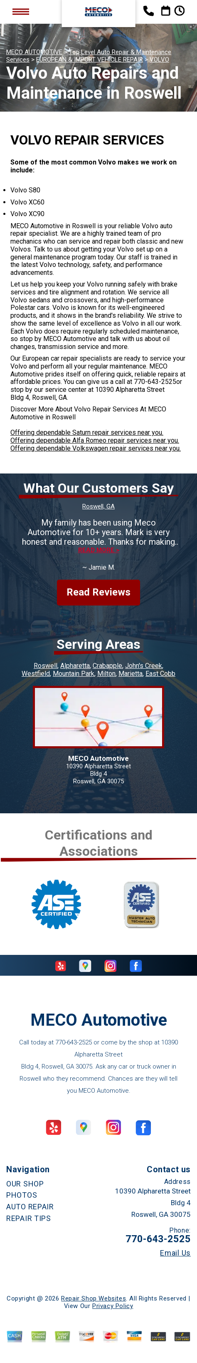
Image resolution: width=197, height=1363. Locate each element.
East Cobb (160, 674)
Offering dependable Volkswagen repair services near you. (95, 448)
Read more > (98, 550)
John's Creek (143, 666)
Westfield (36, 674)
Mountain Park (73, 674)
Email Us (175, 1253)
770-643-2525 (155, 382)
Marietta (130, 674)
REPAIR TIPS (28, 1218)
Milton (106, 674)
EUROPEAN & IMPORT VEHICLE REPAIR (89, 59)
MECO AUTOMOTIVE (34, 52)
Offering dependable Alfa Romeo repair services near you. (94, 440)
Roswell (45, 666)
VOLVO (159, 59)
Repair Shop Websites (93, 1298)
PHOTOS (21, 1195)
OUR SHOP (25, 1183)
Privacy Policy (112, 1306)
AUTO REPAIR (30, 1206)
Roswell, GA (98, 506)
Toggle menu (20, 12)
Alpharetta (75, 666)
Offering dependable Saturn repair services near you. (86, 432)
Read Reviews (98, 592)
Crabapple (107, 666)
